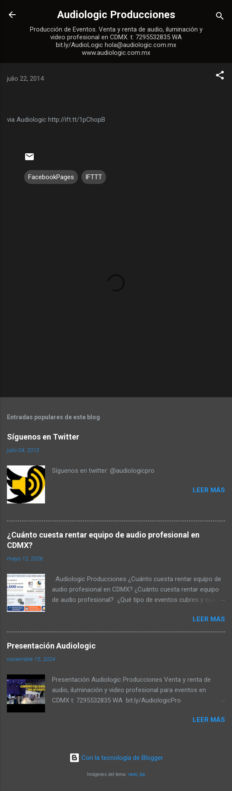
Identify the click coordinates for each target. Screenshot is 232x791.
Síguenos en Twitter (43, 436)
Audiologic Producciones (116, 15)
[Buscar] (220, 17)
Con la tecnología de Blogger (116, 758)
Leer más (209, 490)
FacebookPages (51, 177)
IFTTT (93, 177)
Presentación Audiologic (51, 645)
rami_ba (136, 774)
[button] (220, 76)
